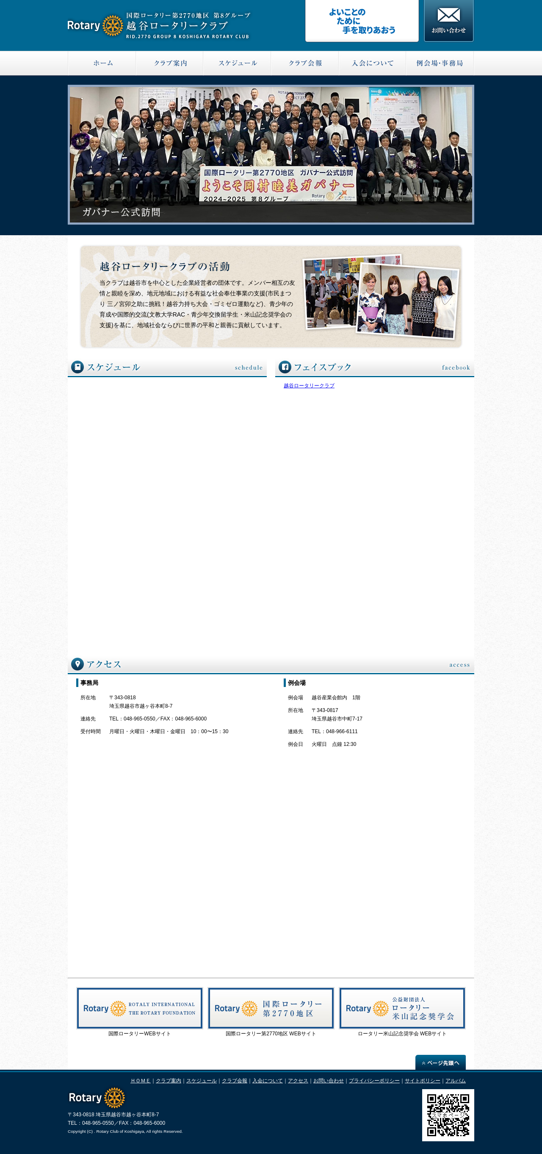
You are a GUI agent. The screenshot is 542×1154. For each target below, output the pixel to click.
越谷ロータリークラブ (309, 386)
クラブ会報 (234, 1081)
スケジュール (201, 1081)
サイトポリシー (422, 1081)
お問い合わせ (328, 1081)
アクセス (298, 1081)
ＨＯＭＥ (140, 1081)
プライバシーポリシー (374, 1081)
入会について (267, 1081)
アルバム (455, 1081)
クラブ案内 (168, 1081)
